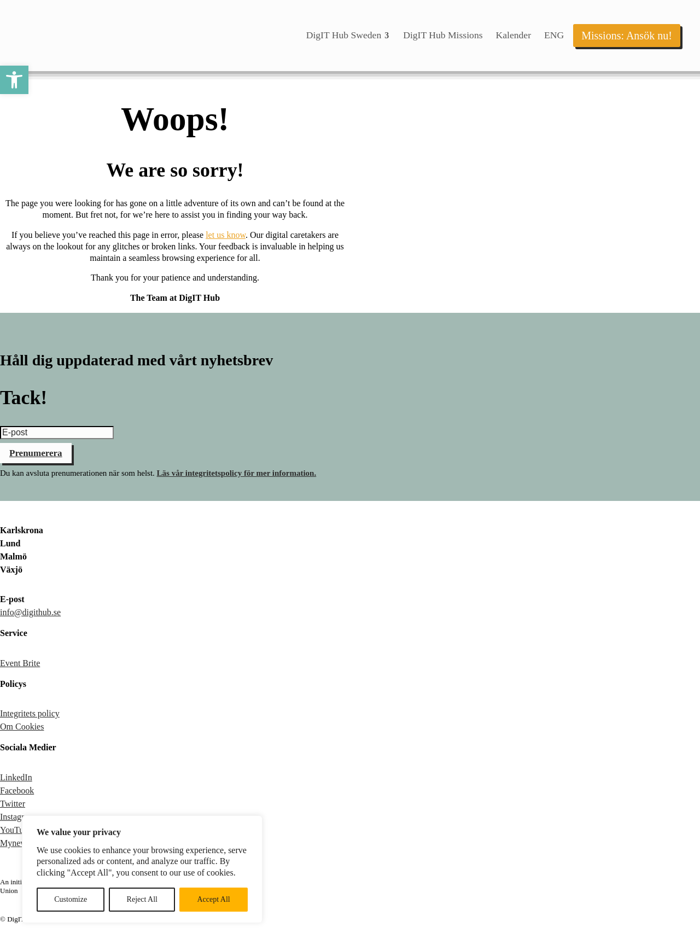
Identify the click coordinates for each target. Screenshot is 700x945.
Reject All (142, 899)
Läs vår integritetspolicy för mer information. (237, 473)
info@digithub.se (30, 612)
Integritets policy (30, 713)
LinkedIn (16, 777)
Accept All (213, 899)
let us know (226, 235)
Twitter (12, 803)
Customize (70, 899)
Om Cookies (22, 726)
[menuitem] (348, 35)
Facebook (17, 790)
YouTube (16, 830)
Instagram (17, 816)
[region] (142, 869)
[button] (14, 80)
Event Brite (20, 663)
